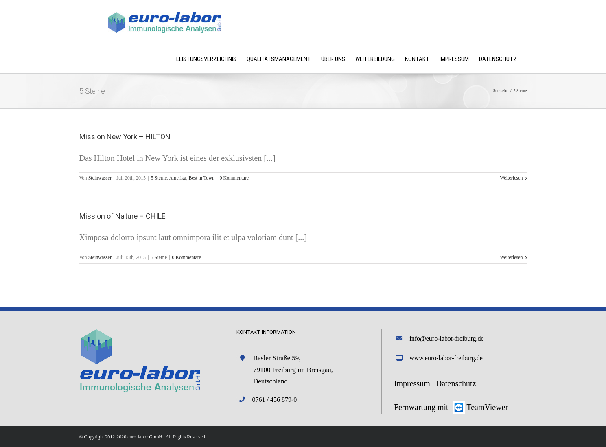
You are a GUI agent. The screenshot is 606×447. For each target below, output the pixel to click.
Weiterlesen (511, 178)
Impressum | (415, 383)
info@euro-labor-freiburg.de (446, 338)
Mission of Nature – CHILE (122, 216)
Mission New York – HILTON (125, 136)
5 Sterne (159, 178)
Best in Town (201, 178)
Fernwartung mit (422, 407)
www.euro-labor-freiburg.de (446, 358)
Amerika (177, 178)
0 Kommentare (234, 178)
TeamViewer (487, 407)
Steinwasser (100, 178)
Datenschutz (456, 383)
